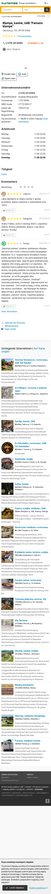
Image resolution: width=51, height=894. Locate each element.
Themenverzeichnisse (9, 834)
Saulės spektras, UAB (15, 840)
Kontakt (28, 840)
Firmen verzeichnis (28, 3)
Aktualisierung (9, 326)
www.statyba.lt (42, 846)
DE (46, 3)
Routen (35, 831)
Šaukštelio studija (24, 512)
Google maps (8, 74)
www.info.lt (6, 846)
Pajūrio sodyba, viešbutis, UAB (30, 561)
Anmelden (39, 843)
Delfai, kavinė (22, 537)
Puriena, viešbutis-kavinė (27, 794)
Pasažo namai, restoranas (28, 633)
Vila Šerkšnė (21, 673)
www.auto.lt (16, 846)
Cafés (4, 174)
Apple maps (8, 78)
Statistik (30, 843)
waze (22, 74)
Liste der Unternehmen (11, 17)
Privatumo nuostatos (41, 840)
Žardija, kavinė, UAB (25, 474)
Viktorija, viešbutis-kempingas (30, 769)
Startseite (5, 831)
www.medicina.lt (8, 849)
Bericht (47, 210)
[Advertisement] (25, 366)
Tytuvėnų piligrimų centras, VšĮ (30, 652)
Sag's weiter (8, 329)
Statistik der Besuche (13, 323)
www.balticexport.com (24, 849)
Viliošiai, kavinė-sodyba (26, 704)
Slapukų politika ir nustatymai (14, 843)
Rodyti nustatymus (39, 888)
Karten (30, 828)
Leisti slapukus (15, 887)
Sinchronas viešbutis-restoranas (31, 580)
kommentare (24, 36)
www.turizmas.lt (29, 846)
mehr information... (9, 311)
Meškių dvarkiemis (24, 738)
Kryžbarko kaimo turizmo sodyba (31, 605)
